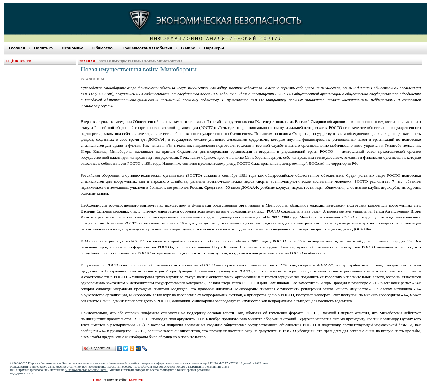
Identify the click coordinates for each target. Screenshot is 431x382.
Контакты (136, 379)
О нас (97, 379)
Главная (17, 48)
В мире (188, 48)
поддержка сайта (21, 373)
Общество (102, 48)
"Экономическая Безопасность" (86, 370)
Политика (43, 48)
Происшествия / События (147, 48)
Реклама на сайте (115, 379)
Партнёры (214, 48)
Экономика (72, 48)
